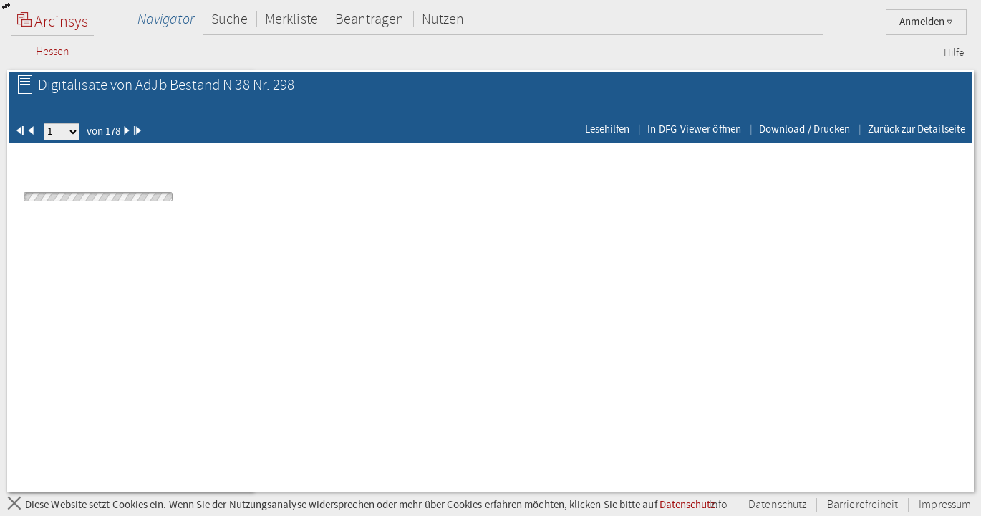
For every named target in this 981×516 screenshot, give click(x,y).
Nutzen (443, 19)
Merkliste (291, 19)
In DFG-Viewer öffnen (694, 129)
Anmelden (926, 22)
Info (718, 505)
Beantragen (370, 19)
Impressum (945, 505)
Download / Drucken (804, 129)
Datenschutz (687, 504)
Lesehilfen (607, 129)
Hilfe (954, 53)
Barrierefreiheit (862, 505)
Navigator (165, 19)
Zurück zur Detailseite (916, 129)
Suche (229, 19)
